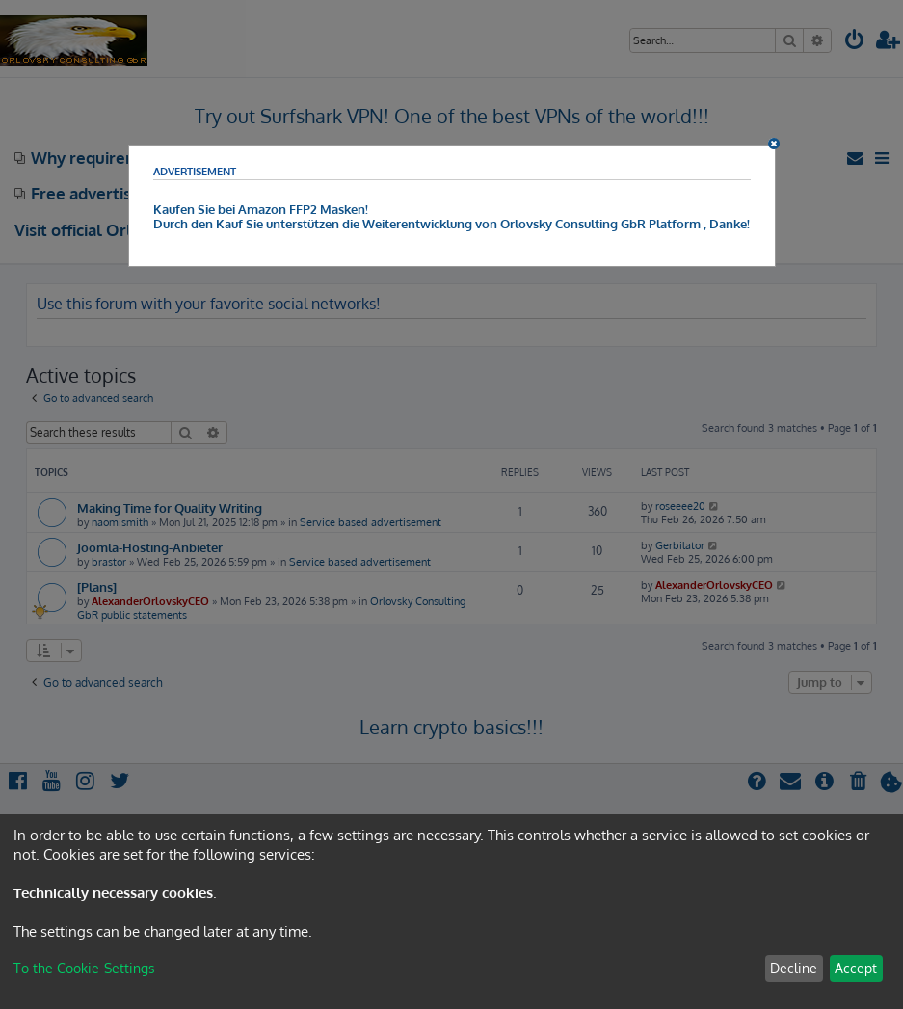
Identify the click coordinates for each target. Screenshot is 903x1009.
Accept (856, 968)
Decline (793, 968)
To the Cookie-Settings (84, 968)
